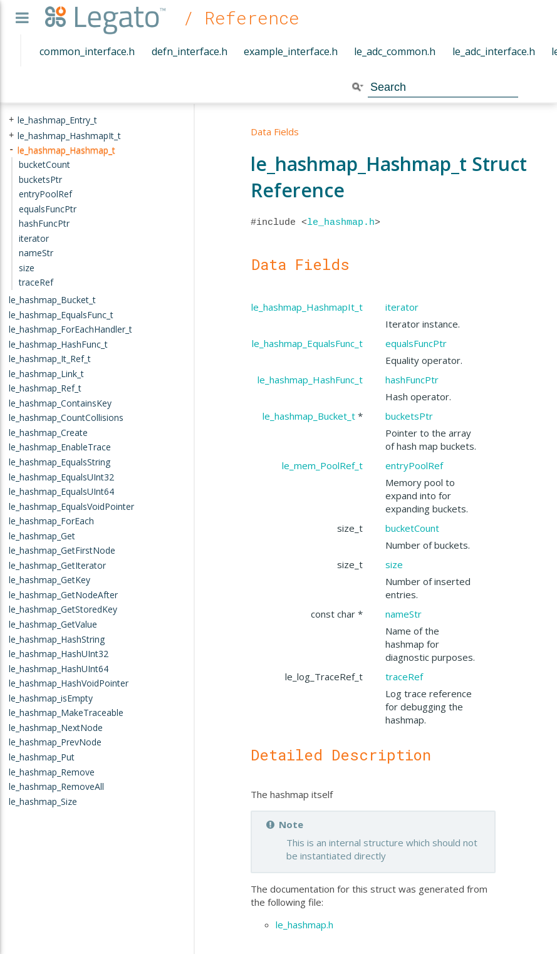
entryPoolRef (414, 465)
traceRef (404, 676)
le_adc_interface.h (493, 51)
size (394, 564)
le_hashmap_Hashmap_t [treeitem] (66, 149)
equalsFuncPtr (416, 343)
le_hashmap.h (341, 222)
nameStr (403, 614)
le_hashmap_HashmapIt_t (307, 307)
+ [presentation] (11, 120)
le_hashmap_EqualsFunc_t (307, 343)
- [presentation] (11, 149)
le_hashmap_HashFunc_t (310, 379)
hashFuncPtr (412, 379)
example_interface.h (291, 51)
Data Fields (275, 131)
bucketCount (412, 528)
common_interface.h (87, 51)
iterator (402, 307)
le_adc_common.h (394, 51)
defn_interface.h (189, 51)
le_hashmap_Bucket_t (309, 416)
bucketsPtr (409, 416)
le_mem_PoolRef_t (322, 465)
